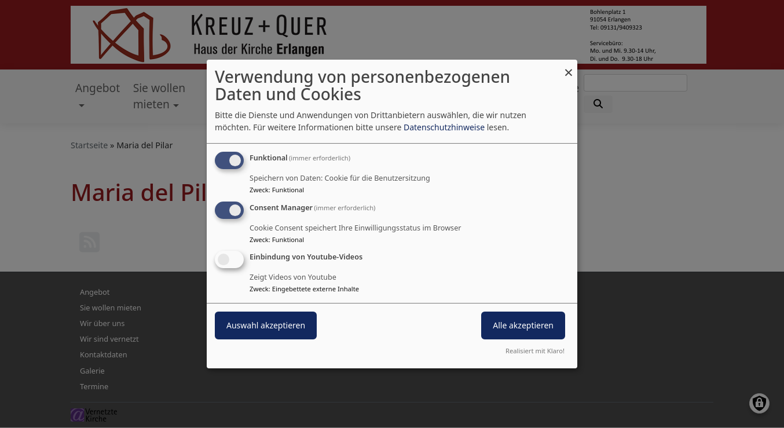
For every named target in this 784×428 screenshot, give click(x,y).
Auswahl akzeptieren (265, 325)
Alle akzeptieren (523, 325)
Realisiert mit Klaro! (535, 350)
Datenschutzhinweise (444, 127)
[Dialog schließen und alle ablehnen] (568, 67)
